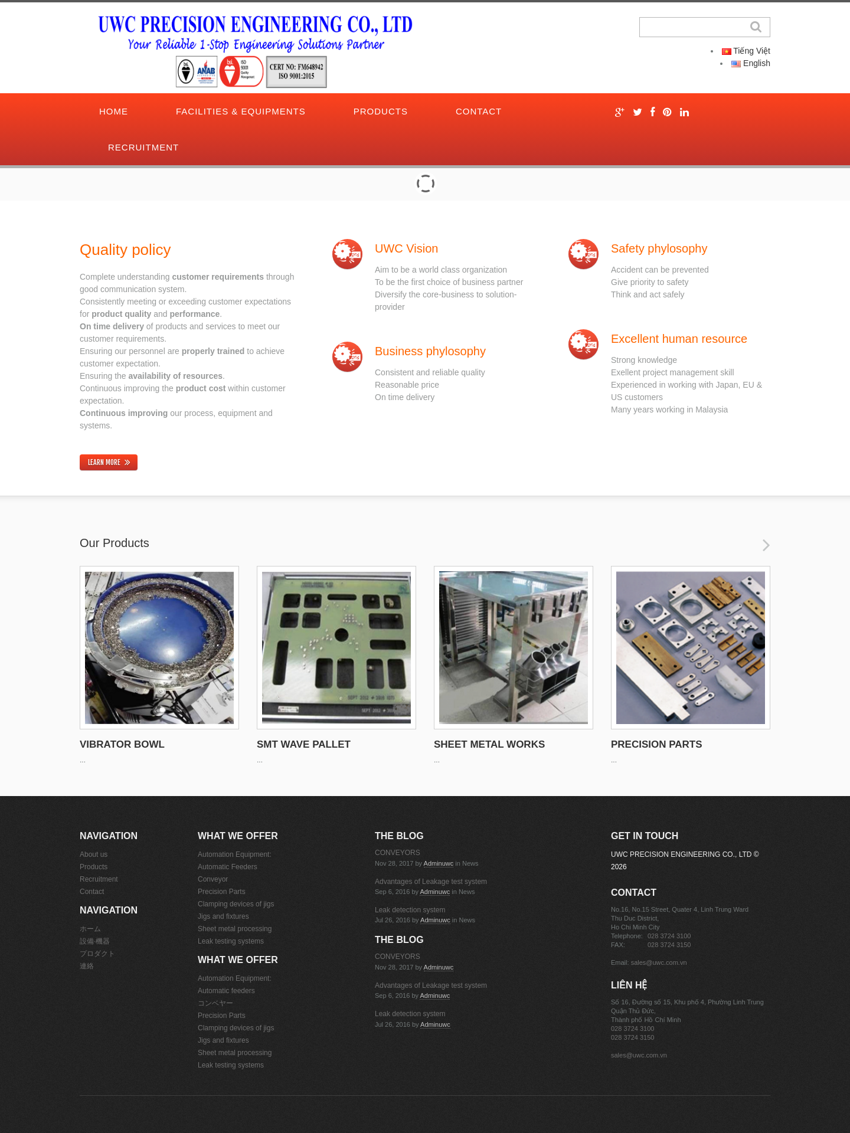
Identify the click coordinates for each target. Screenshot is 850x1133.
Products (381, 111)
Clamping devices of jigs (236, 904)
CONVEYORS (397, 853)
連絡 (87, 966)
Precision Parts (222, 892)
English (750, 63)
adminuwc (439, 863)
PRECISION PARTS (656, 744)
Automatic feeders (226, 991)
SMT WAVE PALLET (304, 744)
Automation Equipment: (235, 854)
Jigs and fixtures (223, 916)
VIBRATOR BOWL (122, 744)
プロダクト (97, 953)
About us (93, 854)
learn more (104, 462)
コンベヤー (215, 1003)
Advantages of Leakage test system (431, 881)
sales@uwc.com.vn (659, 962)
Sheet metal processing (235, 929)
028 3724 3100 (669, 935)
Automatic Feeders (227, 867)
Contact (479, 111)
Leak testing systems (231, 941)
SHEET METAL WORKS (489, 744)
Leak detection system (410, 910)
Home (113, 111)
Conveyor (213, 879)
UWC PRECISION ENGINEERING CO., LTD (681, 854)
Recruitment (143, 147)
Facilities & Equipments (241, 111)
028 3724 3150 (669, 944)
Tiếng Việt (746, 50)
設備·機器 (95, 941)
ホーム (90, 929)
